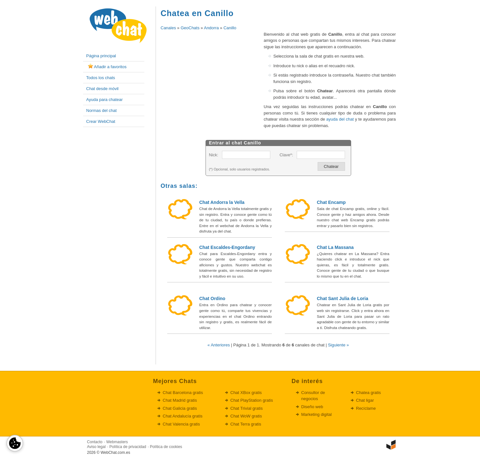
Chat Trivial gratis (246, 408)
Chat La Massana (335, 247)
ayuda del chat (340, 119)
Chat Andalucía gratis (183, 416)
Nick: (213, 154)
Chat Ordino (212, 298)
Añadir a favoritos (110, 66)
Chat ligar (365, 400)
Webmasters (117, 442)
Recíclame (366, 408)
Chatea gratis (368, 392)
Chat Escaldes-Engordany (227, 247)
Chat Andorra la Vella (222, 202)
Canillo (230, 27)
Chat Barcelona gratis (183, 392)
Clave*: (286, 154)
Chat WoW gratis (246, 416)
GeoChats (190, 27)
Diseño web (312, 406)
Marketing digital (316, 414)
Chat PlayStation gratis (251, 400)
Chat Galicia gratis (180, 408)
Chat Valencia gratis (181, 424)
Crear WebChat (100, 121)
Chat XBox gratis (246, 392)
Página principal (101, 55)
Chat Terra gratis (245, 424)
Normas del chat (101, 110)
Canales (168, 27)
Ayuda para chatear (104, 99)
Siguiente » (338, 345)
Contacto (94, 442)
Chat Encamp (331, 202)
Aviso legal (96, 446)
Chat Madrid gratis (180, 400)
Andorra (211, 27)
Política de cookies (166, 446)
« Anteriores (218, 345)
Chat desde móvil (102, 88)
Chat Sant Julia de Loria (342, 298)
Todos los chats (100, 77)
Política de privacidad (128, 446)
